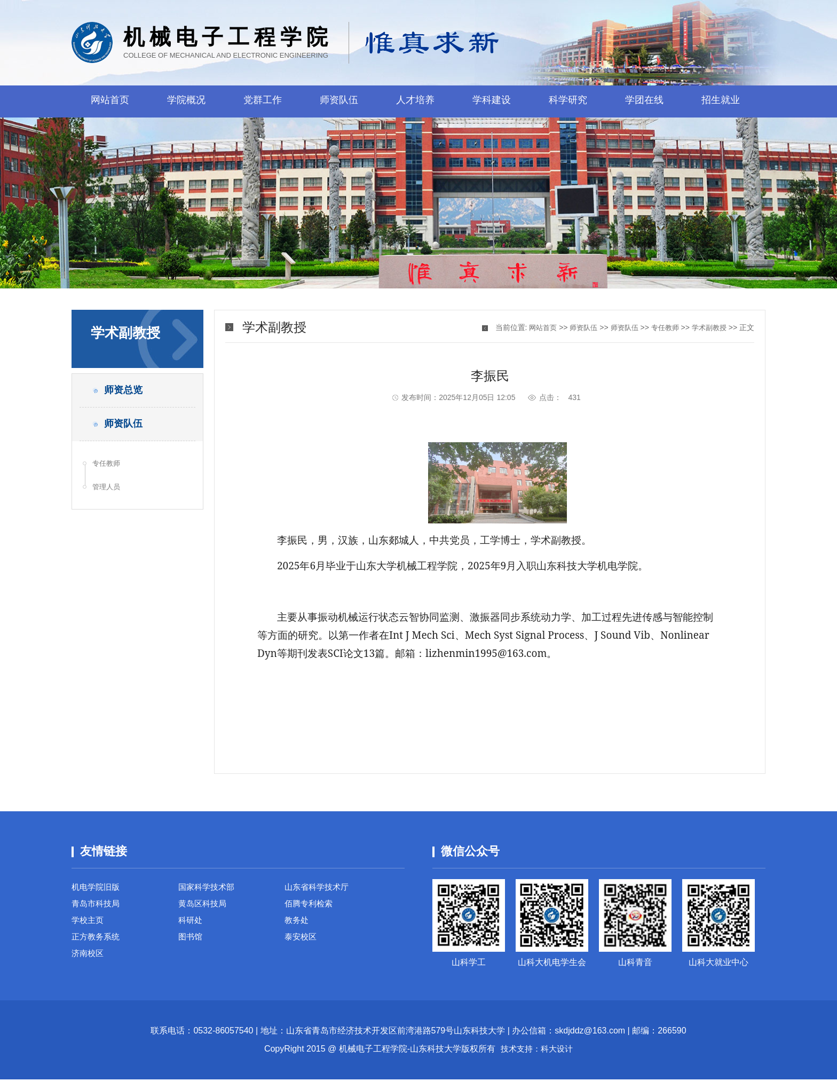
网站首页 (110, 101)
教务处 (297, 924)
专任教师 (108, 471)
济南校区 (89, 960)
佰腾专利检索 (310, 906)
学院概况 (186, 101)
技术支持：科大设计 (537, 1050)
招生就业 (720, 101)
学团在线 (644, 101)
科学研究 (568, 101)
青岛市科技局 (97, 906)
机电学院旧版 (97, 887)
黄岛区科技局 (204, 906)
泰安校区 (302, 942)
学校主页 (89, 924)
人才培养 (415, 101)
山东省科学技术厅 (319, 887)
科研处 (191, 924)
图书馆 (191, 942)
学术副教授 (708, 327)
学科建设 (491, 101)
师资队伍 (339, 101)
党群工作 (262, 101)
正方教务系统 (97, 942)
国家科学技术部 (208, 887)
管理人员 (108, 496)
